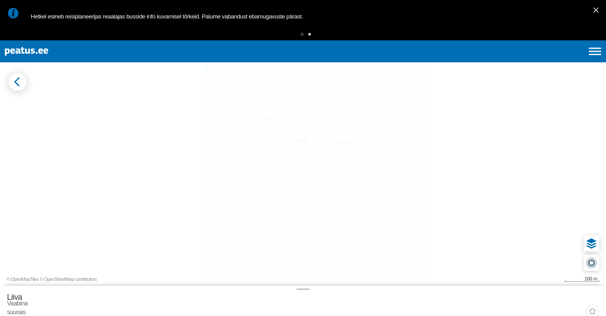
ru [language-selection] (571, 61)
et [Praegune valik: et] (501, 61)
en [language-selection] (525, 61)
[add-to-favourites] (195, 112)
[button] (288, 37)
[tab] (48, 140)
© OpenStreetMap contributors (570, 302)
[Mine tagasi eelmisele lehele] (14, 105)
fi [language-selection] (548, 61)
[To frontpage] (50, 61)
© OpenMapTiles (525, 302)
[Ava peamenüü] (595, 61)
